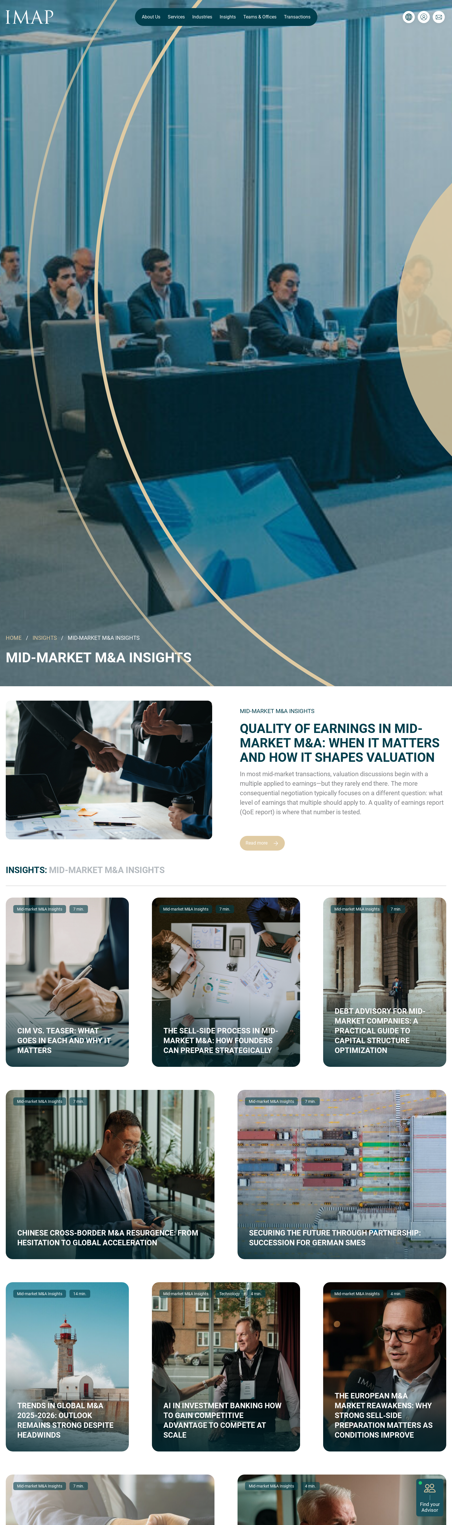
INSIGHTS (45, 638)
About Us (151, 17)
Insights (228, 17)
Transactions (297, 17)
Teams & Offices (259, 17)
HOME (14, 638)
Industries (202, 17)
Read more (264, 843)
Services (176, 17)
